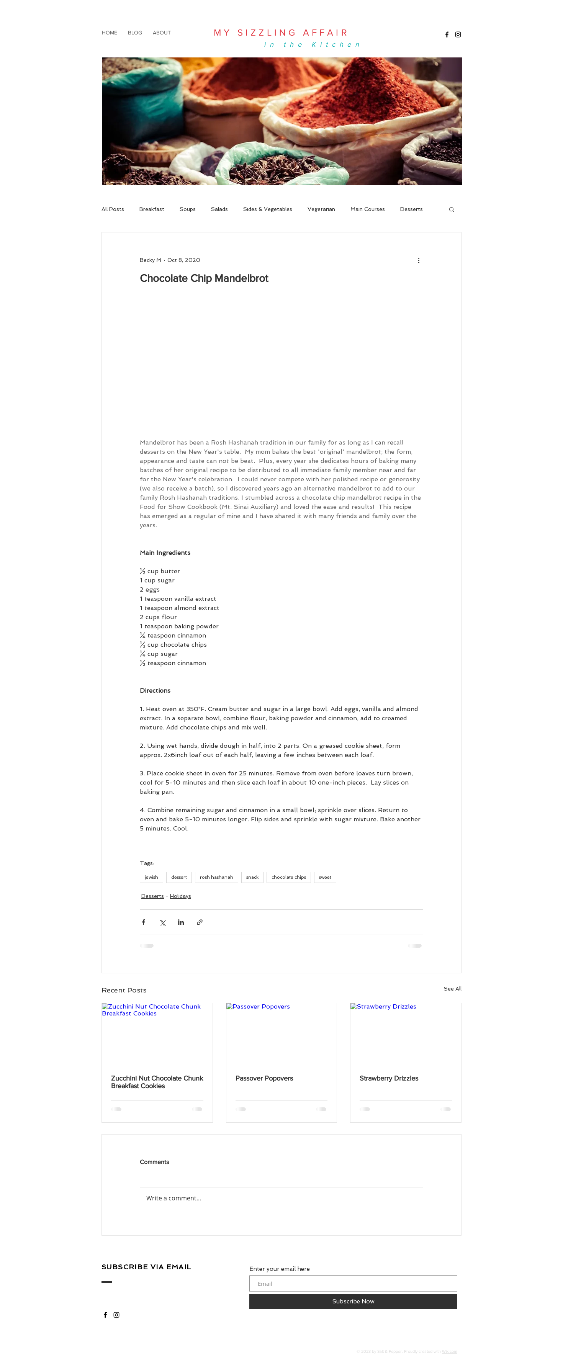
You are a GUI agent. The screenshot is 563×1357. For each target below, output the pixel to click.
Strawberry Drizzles (389, 1078)
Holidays (180, 896)
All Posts (112, 209)
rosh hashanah (216, 877)
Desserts (411, 209)
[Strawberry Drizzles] (405, 1034)
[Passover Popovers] (281, 1034)
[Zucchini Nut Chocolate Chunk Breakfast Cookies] (157, 1034)
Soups (188, 209)
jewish (151, 877)
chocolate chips (289, 877)
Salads (219, 209)
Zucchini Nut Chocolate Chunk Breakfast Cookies (157, 1082)
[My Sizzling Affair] (447, 34)
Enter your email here (279, 1269)
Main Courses (367, 209)
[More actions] (418, 260)
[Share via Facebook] (143, 922)
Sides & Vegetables (267, 209)
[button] (451, 209)
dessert (179, 877)
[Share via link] (199, 922)
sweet (325, 877)
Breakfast (151, 209)
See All (453, 989)
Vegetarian (321, 209)
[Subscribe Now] (353, 1301)
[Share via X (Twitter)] (162, 922)
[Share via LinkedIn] (181, 922)
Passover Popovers (264, 1078)
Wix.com (449, 1351)
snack (252, 877)
